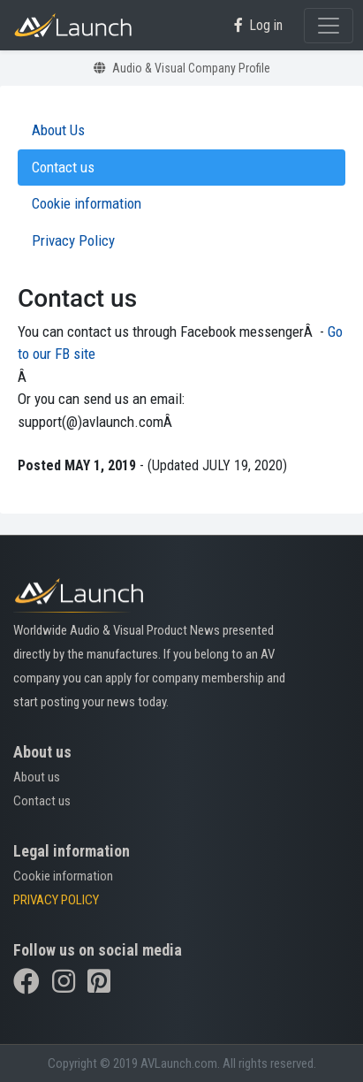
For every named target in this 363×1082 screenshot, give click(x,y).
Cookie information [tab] (86, 203)
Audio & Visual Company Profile (182, 68)
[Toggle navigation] (328, 25)
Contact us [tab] (63, 167)
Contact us (42, 801)
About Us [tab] (58, 130)
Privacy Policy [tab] (73, 240)
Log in (258, 25)
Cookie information (63, 876)
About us (36, 777)
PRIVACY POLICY (56, 900)
